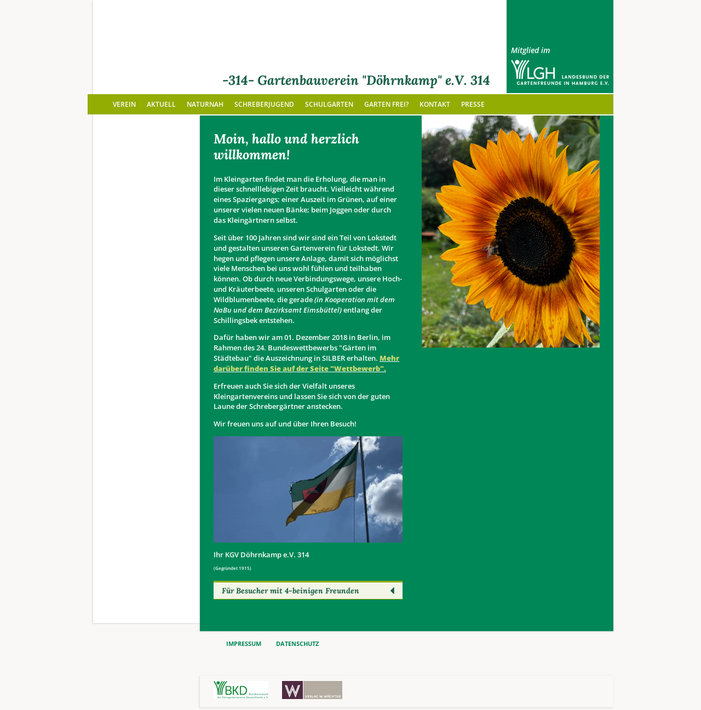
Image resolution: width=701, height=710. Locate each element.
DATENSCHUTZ (297, 644)
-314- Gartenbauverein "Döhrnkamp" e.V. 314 (356, 80)
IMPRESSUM (243, 644)
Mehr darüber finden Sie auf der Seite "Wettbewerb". (306, 363)
